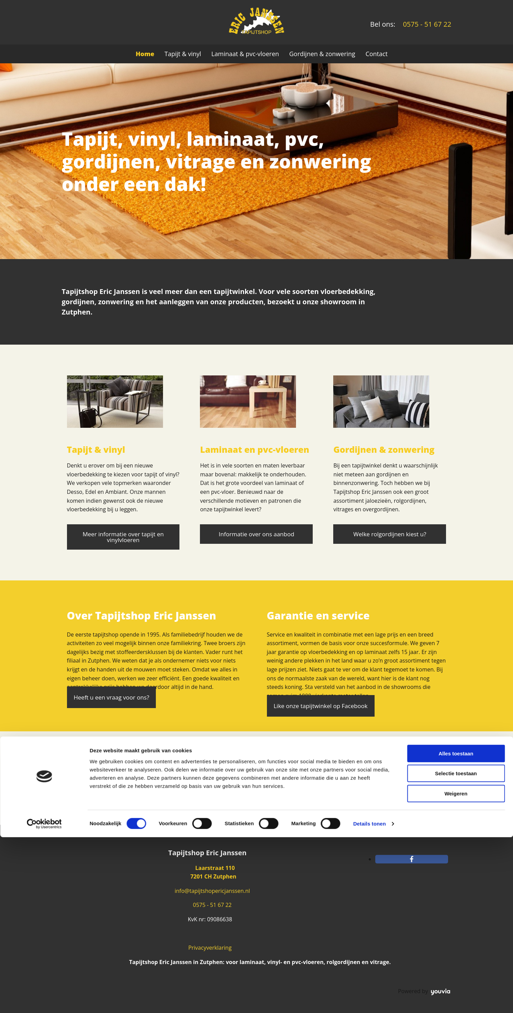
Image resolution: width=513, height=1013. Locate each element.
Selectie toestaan (456, 949)
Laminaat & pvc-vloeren (245, 54)
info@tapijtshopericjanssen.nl (212, 891)
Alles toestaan (455, 929)
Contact (376, 54)
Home (145, 54)
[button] (123, 537)
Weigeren (455, 969)
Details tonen (369, 999)
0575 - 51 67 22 (211, 905)
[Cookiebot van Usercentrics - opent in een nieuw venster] (44, 1000)
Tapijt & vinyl (182, 54)
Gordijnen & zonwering (322, 54)
